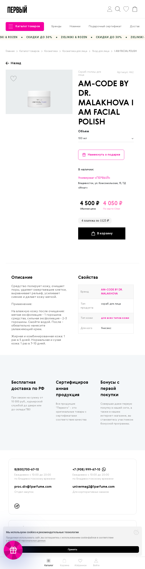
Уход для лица (102, 51)
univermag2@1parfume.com (93, 486)
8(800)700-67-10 (26, 469)
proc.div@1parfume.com (33, 486)
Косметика (52, 51)
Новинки (75, 26)
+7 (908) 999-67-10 (86, 469)
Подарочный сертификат (105, 26)
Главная (12, 51)
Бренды (56, 26)
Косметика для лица (76, 51)
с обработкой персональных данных (26, 540)
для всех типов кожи (115, 318)
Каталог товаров (24, 26)
